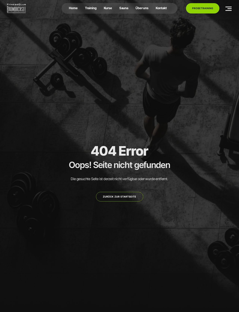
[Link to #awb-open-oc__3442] (228, 9)
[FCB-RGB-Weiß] (16, 5)
